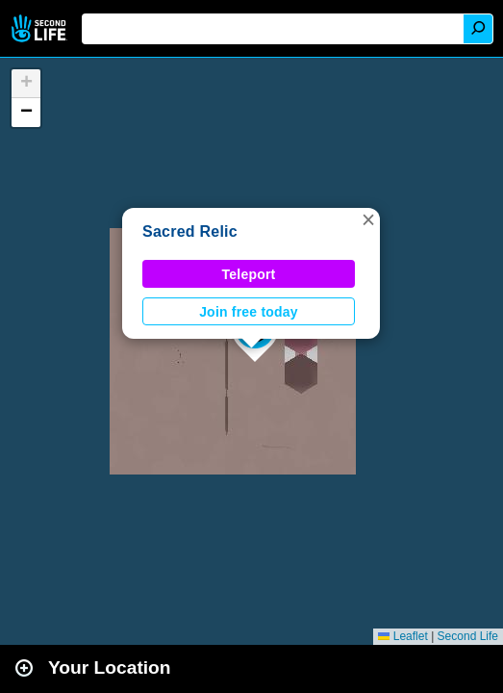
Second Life (41, 28)
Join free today (248, 312)
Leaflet (402, 636)
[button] (368, 219)
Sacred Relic (190, 231)
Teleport (249, 274)
